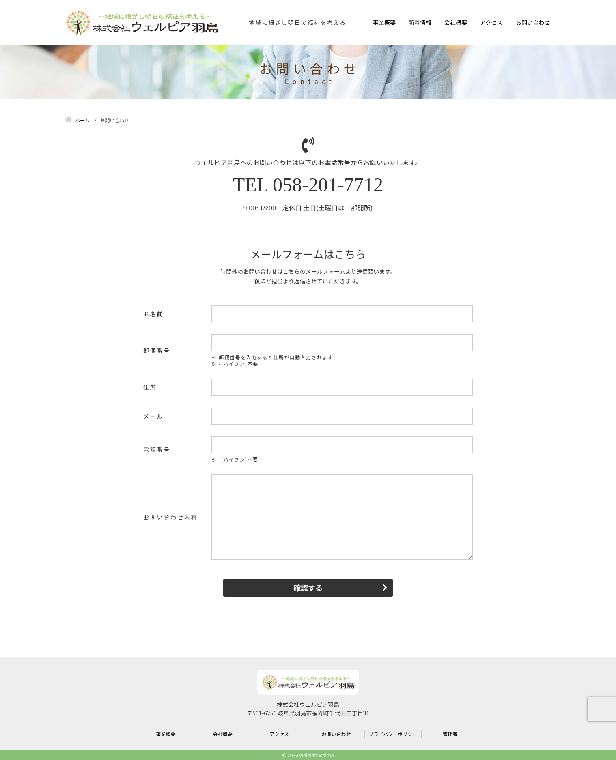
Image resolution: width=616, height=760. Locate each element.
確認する (308, 587)
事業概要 (384, 22)
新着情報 (420, 22)
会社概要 (455, 22)
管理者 (450, 733)
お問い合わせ (533, 22)
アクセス (491, 22)
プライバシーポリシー (393, 733)
